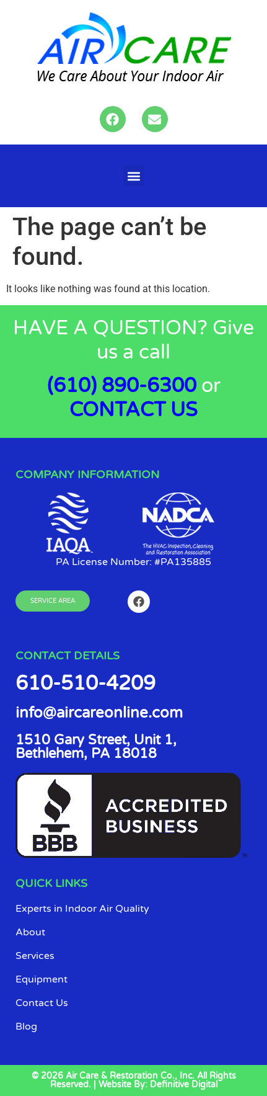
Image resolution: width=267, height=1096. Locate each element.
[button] (133, 176)
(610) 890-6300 (121, 386)
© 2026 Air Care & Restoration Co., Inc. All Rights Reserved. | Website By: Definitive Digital (134, 1080)
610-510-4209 (85, 683)
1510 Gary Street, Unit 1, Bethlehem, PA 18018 (96, 747)
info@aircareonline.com (99, 713)
